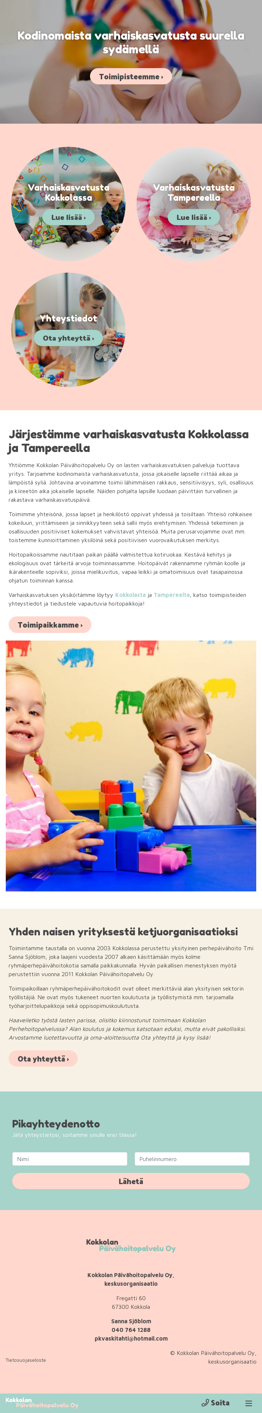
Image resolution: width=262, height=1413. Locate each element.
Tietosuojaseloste (25, 1360)
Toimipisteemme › (131, 76)
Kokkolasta (130, 595)
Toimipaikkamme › (50, 625)
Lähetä (131, 1181)
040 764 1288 (131, 1330)
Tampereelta (172, 595)
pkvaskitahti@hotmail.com (131, 1339)
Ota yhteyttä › (43, 1059)
